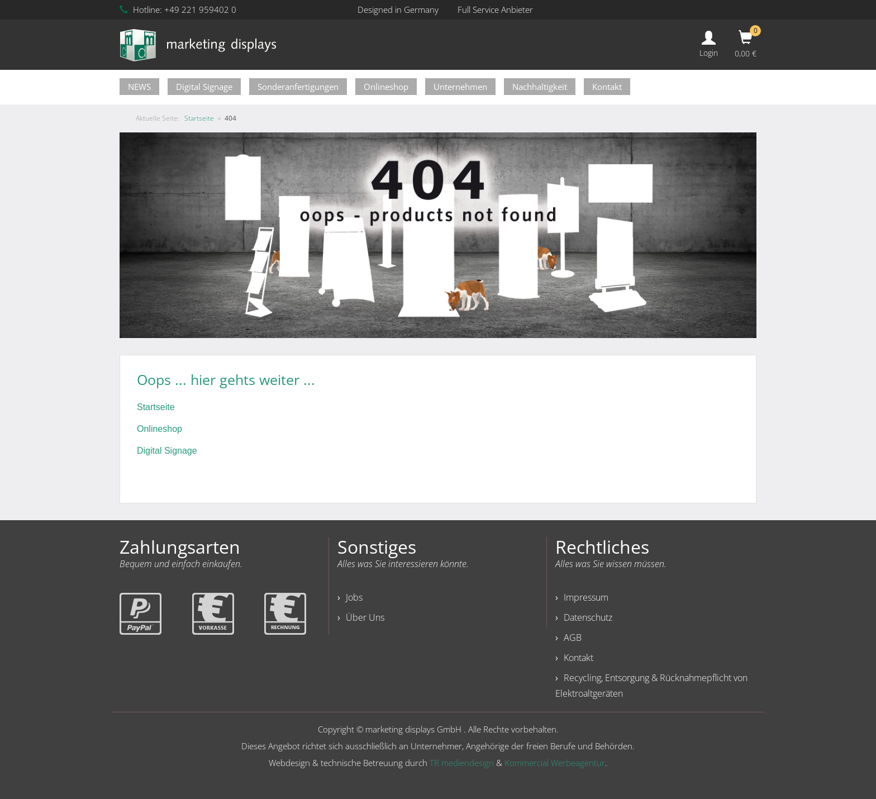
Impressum (586, 597)
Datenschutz (588, 617)
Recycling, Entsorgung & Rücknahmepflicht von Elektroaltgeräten (651, 686)
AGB (573, 637)
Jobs (354, 597)
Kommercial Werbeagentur (554, 762)
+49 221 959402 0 (200, 9)
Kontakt (607, 86)
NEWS (139, 86)
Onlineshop (386, 86)
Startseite (156, 407)
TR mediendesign (462, 762)
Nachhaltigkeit (539, 86)
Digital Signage (204, 86)
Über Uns (365, 617)
